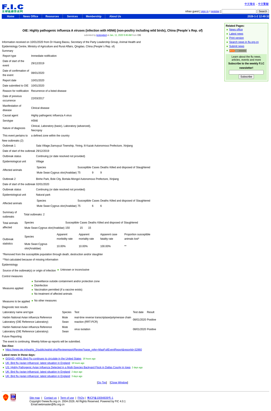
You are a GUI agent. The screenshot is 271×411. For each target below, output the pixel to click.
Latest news (236, 33)
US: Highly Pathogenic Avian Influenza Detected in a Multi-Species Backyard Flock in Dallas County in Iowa (67, 367)
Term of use (67, 397)
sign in (205, 11)
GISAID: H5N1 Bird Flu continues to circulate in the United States (43, 358)
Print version (236, 37)
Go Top (102, 382)
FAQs (81, 397)
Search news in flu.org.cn (244, 42)
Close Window (118, 382)
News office (236, 29)
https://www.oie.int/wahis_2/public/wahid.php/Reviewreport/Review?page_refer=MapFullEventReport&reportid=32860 (73, 349)
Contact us (50, 397)
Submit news (236, 46)
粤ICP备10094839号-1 (100, 397)
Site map (35, 397)
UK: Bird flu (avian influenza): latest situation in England (37, 363)
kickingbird (101, 35)
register (215, 11)
